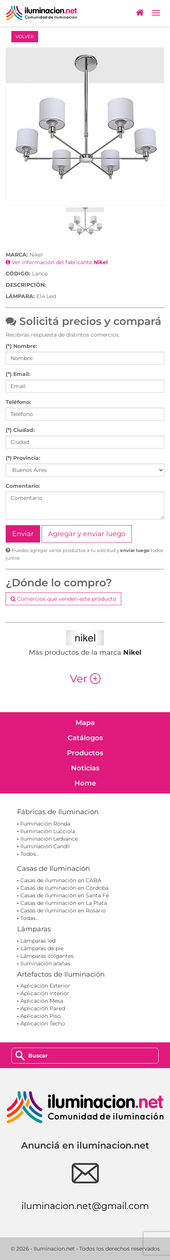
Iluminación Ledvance (49, 838)
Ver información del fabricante (57, 262)
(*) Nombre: (21, 346)
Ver (85, 678)
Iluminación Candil (45, 846)
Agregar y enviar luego (86, 534)
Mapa (85, 723)
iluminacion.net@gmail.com (85, 1205)
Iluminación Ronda (45, 823)
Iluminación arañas (45, 963)
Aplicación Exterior (45, 985)
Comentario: (23, 485)
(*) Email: (18, 374)
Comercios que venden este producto (63, 598)
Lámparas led (38, 940)
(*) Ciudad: (20, 430)
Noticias (85, 768)
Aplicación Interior (44, 993)
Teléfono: (18, 402)
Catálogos (85, 738)
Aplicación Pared (42, 1008)
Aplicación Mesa (41, 1000)
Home (85, 783)
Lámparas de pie (41, 948)
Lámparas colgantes (47, 955)
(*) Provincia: (23, 458)
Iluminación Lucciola (47, 831)
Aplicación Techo (42, 1023)
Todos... (29, 853)
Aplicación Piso (40, 1016)
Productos (85, 753)
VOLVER (24, 36)
